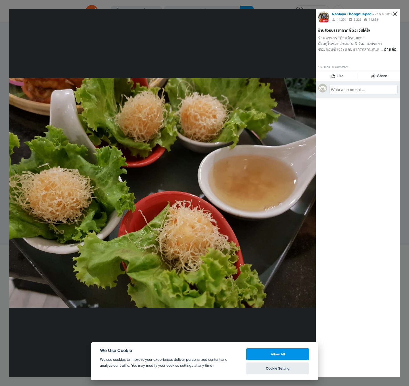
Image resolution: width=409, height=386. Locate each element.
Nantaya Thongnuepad (352, 14)
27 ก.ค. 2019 (383, 14)
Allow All (278, 354)
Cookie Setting (277, 368)
